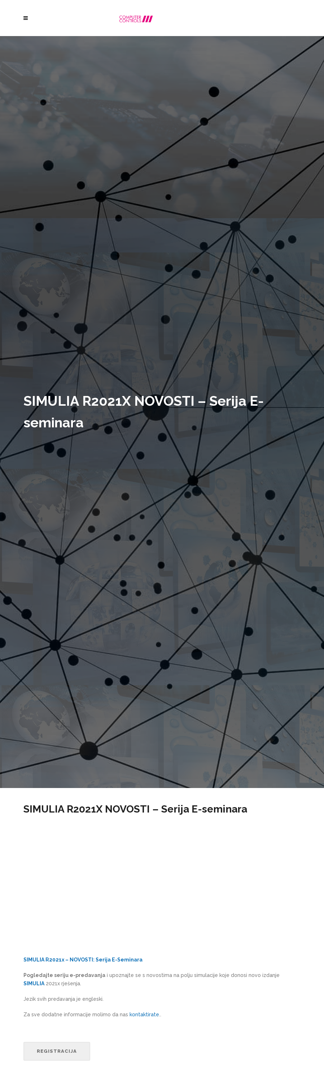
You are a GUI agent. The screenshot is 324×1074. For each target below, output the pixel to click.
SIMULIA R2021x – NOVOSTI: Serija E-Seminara (83, 960)
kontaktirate (144, 1014)
